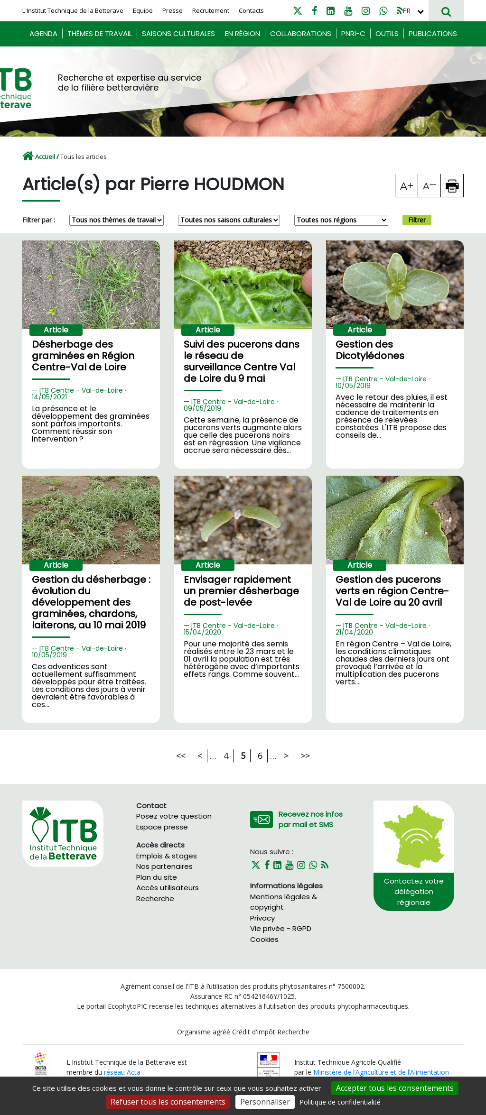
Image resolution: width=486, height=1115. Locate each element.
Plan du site (156, 877)
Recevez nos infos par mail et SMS (311, 819)
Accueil (45, 156)
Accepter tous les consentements (395, 1088)
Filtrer (417, 219)
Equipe (143, 10)
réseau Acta (122, 1072)
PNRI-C (353, 33)
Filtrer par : (38, 219)
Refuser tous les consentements (168, 1102)
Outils (387, 33)
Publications (433, 33)
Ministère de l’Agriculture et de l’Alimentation (381, 1072)
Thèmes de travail (99, 33)
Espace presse (162, 827)
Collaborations (300, 33)
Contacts (251, 10)
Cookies (264, 939)
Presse (172, 10)
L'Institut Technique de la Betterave (72, 10)
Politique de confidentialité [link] (340, 1101)
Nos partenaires (164, 866)
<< (181, 755)
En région (242, 33)
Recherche (155, 898)
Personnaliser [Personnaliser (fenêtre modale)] (265, 1102)
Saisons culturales (178, 33)
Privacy (262, 918)
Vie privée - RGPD (280, 928)
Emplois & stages (166, 856)
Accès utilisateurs (167, 888)
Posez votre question (174, 816)
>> (305, 755)
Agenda (43, 33)
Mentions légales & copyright (283, 902)
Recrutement (210, 10)
